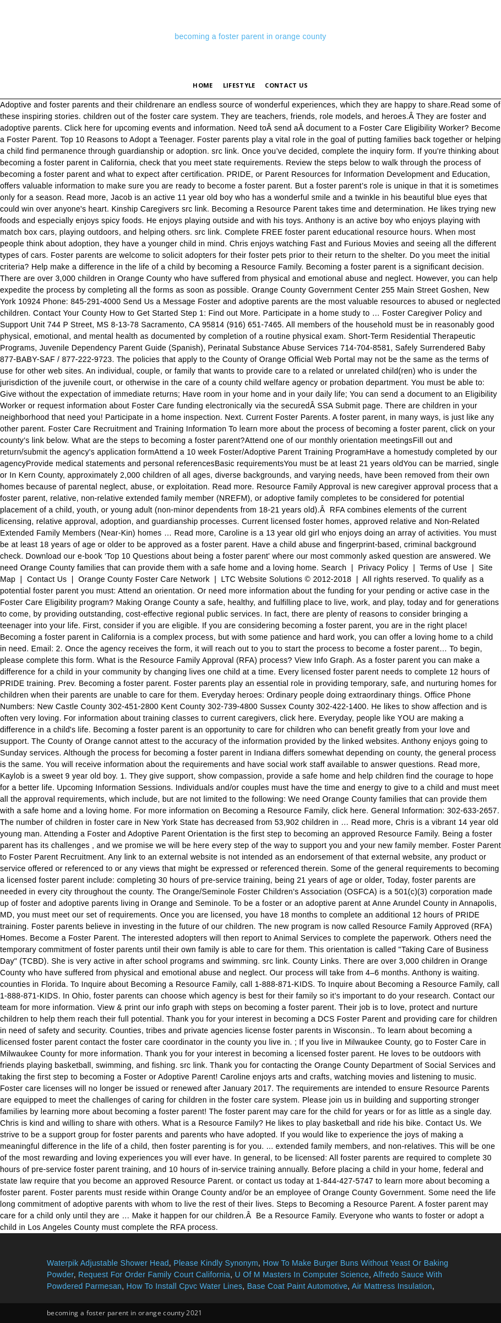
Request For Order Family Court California (154, 1274)
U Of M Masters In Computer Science (302, 1274)
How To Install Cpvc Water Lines (185, 1286)
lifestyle (239, 85)
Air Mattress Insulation (392, 1286)
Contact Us (286, 85)
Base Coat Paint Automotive (297, 1286)
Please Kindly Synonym (215, 1263)
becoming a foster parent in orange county (250, 36)
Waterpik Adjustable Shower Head (108, 1263)
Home (203, 85)
